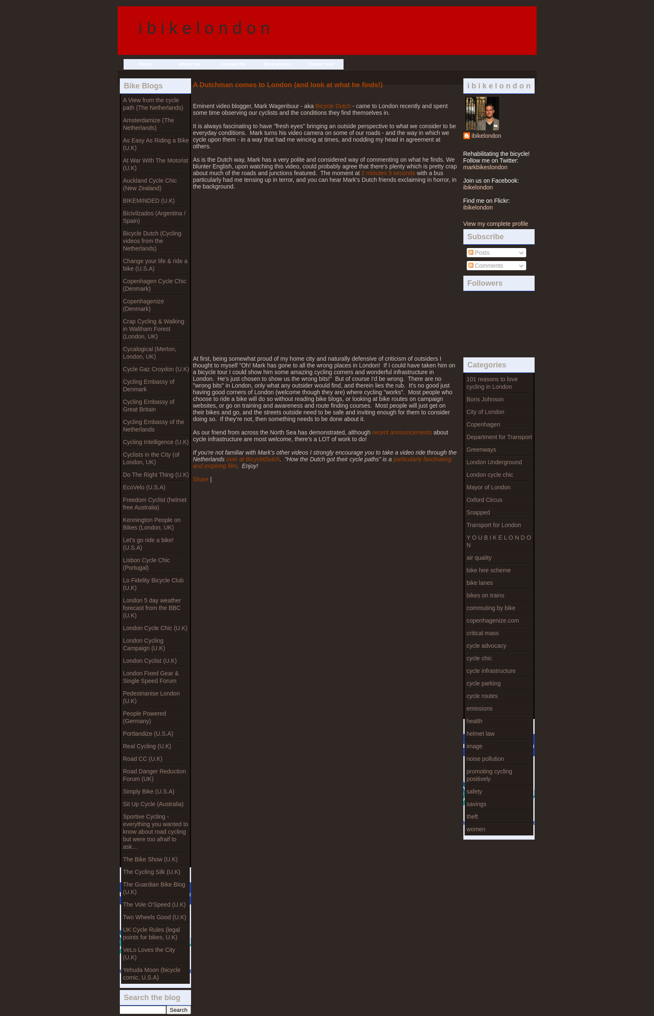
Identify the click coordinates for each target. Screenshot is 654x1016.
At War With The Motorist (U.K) (156, 164)
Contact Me (233, 64)
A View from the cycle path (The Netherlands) (153, 104)
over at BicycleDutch (253, 459)
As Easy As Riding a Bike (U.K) (156, 144)
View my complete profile (495, 223)
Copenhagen (483, 424)
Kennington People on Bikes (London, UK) (152, 524)
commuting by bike (491, 608)
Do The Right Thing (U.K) (156, 474)
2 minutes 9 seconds (388, 173)
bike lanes (480, 582)
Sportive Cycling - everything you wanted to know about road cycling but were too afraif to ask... (156, 831)
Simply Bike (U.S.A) (149, 791)
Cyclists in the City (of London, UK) (151, 458)
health (475, 721)
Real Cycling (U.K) (147, 746)
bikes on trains (485, 595)
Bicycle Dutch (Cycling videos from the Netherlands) (152, 241)
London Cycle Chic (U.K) (155, 628)
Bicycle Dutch (333, 106)
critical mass (483, 633)
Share (201, 479)
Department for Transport (499, 437)
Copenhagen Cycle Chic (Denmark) (154, 285)
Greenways (481, 449)
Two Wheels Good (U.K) (154, 917)
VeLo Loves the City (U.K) (149, 953)
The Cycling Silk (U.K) (152, 872)
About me (189, 64)
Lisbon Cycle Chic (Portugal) (146, 564)
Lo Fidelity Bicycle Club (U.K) (153, 584)
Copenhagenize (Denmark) (143, 305)
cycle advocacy (487, 645)
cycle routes (482, 696)
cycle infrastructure (491, 670)
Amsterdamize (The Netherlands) (148, 124)
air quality (479, 557)
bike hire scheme (489, 570)
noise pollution (485, 758)
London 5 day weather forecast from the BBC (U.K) (152, 608)
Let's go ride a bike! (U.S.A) (148, 544)
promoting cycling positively (489, 775)
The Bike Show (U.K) (150, 859)
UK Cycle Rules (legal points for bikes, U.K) (151, 933)
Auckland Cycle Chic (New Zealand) (150, 184)
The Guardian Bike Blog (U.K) (154, 888)
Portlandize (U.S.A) (148, 733)
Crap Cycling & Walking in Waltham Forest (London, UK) (154, 329)
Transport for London (494, 525)
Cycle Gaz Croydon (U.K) (156, 369)
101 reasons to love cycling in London (492, 383)
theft (472, 816)
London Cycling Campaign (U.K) (144, 644)
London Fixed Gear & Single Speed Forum (151, 677)
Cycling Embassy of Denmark (149, 385)
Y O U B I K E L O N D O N (499, 541)
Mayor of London (489, 487)
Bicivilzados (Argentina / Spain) (154, 217)
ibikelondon (486, 135)
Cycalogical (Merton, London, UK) (150, 353)
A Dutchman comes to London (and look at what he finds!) (288, 84)
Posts (479, 252)
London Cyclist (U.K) (150, 660)
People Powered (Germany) (144, 717)
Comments (486, 265)
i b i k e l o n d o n (204, 28)
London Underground (494, 462)
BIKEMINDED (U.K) (149, 200)
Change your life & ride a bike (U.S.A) (155, 265)
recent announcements (402, 432)
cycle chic (479, 658)
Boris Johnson (485, 399)
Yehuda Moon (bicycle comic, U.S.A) (152, 974)
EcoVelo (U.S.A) (144, 487)
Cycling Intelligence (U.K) (156, 442)
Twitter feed (321, 64)
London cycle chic (490, 474)
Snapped (478, 512)
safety (474, 791)
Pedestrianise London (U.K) (151, 697)
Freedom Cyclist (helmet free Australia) (155, 503)
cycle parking (484, 683)
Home (145, 64)
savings (476, 804)
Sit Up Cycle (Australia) (153, 804)
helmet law (481, 733)
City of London (485, 411)
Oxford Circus (485, 499)
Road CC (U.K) (143, 758)
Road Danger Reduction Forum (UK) (154, 775)
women (476, 829)
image (475, 746)
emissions (480, 708)
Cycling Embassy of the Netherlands (153, 426)
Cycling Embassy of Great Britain (149, 405)
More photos (277, 64)
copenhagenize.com (493, 620)
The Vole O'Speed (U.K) (154, 904)
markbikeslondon (485, 167)
